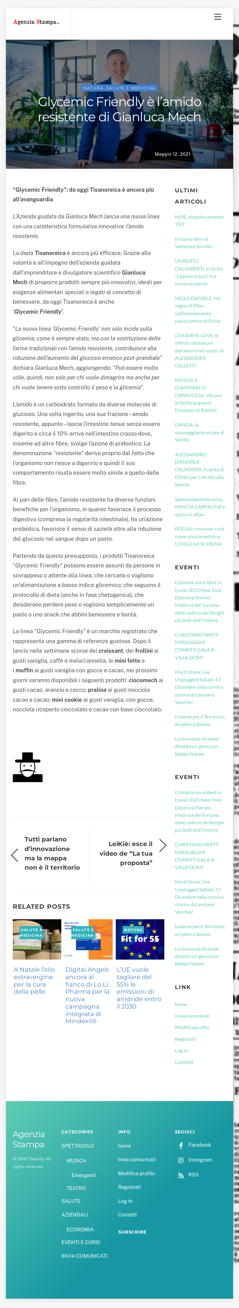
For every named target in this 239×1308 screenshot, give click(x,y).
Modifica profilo (192, 1028)
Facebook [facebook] (193, 1146)
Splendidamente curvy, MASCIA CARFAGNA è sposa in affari (200, 507)
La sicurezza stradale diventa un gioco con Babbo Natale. (197, 747)
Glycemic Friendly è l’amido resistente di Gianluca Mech (119, 110)
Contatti (184, 1063)
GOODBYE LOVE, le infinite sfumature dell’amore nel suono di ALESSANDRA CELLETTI (199, 351)
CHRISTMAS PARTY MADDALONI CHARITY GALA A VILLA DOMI (197, 647)
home (181, 1005)
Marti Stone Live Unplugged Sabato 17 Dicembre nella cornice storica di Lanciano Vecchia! (199, 688)
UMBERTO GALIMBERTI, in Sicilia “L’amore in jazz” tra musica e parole (199, 273)
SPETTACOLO (77, 1147)
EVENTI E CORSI (80, 1243)
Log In (181, 1051)
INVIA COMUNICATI (84, 1257)
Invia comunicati (192, 1016)
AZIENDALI (74, 1216)
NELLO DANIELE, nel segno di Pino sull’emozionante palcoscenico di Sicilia (197, 310)
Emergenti (84, 1177)
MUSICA (76, 1162)
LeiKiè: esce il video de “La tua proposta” (126, 854)
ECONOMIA (80, 1231)
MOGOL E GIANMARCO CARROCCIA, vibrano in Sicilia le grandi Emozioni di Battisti (198, 396)
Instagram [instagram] (193, 1161)
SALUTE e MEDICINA (131, 89)
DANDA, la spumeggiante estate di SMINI (199, 433)
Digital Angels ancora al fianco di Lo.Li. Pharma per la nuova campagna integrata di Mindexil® (87, 996)
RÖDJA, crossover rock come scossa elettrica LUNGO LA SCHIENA (199, 537)
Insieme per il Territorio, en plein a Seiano (200, 721)
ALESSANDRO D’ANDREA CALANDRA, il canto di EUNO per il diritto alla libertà (199, 470)
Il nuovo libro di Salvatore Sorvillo (193, 243)
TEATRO (76, 1189)
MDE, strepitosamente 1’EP (199, 221)
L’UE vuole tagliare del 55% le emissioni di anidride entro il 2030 (139, 989)
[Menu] (218, 17)
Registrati (185, 1040)
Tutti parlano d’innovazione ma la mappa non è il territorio (52, 854)
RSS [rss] (187, 1176)
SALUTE (71, 1202)
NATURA (93, 89)
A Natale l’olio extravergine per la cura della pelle (34, 981)
